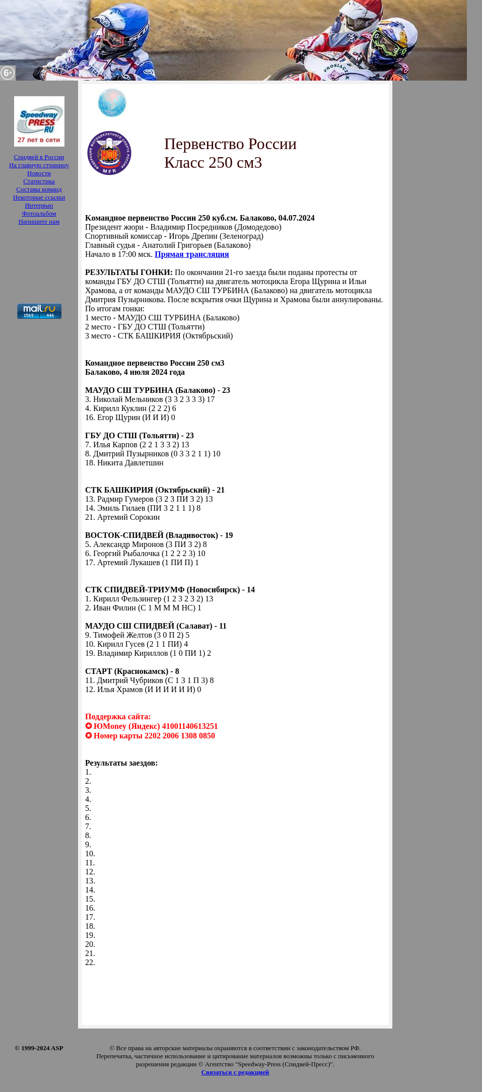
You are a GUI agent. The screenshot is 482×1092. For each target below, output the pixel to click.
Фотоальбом (39, 213)
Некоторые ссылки (39, 197)
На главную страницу (39, 165)
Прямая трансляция (192, 254)
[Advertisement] (39, 265)
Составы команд (38, 189)
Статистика (39, 181)
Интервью (39, 205)
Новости (39, 173)
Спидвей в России (39, 157)
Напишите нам (39, 221)
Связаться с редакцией (235, 1072)
